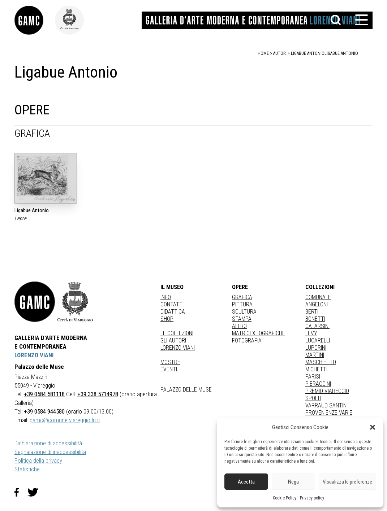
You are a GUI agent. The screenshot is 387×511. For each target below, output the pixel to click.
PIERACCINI (318, 383)
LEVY (311, 333)
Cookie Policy (284, 498)
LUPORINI (315, 347)
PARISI (312, 376)
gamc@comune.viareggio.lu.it (65, 420)
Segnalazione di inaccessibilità (50, 451)
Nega (293, 482)
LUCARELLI (317, 340)
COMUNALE (318, 297)
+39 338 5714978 (97, 394)
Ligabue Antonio (341, 53)
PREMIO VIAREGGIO (327, 391)
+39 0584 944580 (44, 411)
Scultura (244, 311)
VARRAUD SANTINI (326, 405)
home (263, 53)
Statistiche (27, 469)
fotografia (247, 340)
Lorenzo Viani (177, 347)
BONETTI (315, 318)
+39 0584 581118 (44, 394)
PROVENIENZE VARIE (328, 412)
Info (165, 297)
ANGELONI (316, 304)
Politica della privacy (38, 460)
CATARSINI (317, 326)
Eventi (168, 369)
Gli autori (173, 340)
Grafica (242, 297)
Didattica (172, 311)
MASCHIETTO (320, 362)
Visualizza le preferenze (347, 482)
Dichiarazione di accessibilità (48, 443)
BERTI (311, 311)
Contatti (172, 304)
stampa (241, 318)
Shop (166, 318)
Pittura (242, 304)
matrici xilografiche (258, 333)
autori (280, 53)
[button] (372, 427)
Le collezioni (176, 333)
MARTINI (314, 354)
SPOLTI (313, 398)
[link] (34, 20)
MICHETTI (316, 369)
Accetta (246, 482)
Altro (239, 326)
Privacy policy (312, 498)
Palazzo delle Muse (186, 389)
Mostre (170, 362)
